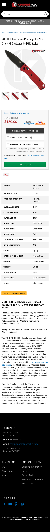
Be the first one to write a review (16, 113)
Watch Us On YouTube (10, 503)
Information (8, 462)
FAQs (3, 466)
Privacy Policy (28, 475)
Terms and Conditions (32, 479)
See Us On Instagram (22, 503)
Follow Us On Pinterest (16, 503)
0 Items (45, 5)
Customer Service (32, 462)
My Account (27, 483)
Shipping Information (32, 466)
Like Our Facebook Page (4, 503)
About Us (5, 475)
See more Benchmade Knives (14, 293)
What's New (7, 471)
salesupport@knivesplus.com (24, 443)
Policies (25, 471)
